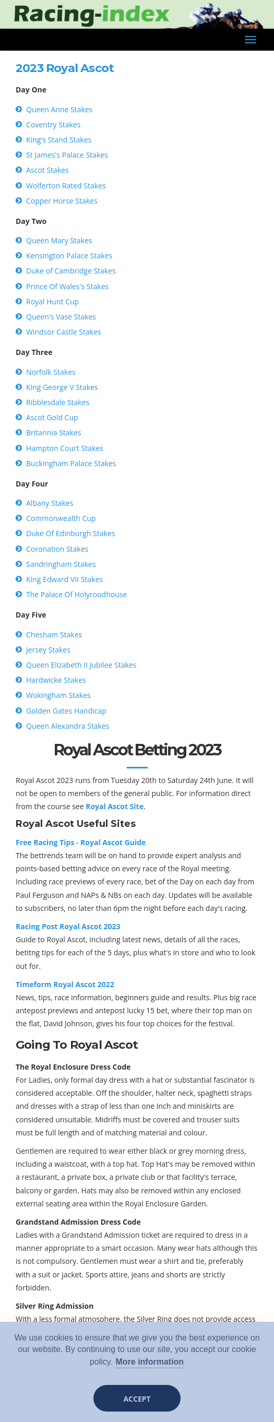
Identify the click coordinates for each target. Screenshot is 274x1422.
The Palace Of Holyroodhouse (76, 594)
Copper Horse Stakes (62, 201)
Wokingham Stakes (58, 695)
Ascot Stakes (47, 170)
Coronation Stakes (57, 549)
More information (149, 1361)
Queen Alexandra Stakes (67, 726)
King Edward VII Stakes (64, 579)
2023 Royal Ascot (65, 68)
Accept (136, 1399)
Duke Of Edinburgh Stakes (70, 533)
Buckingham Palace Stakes (71, 463)
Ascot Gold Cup (52, 417)
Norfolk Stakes (51, 372)
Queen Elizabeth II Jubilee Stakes (81, 665)
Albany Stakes (49, 503)
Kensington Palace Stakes (69, 255)
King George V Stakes (62, 387)
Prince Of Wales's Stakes (67, 286)
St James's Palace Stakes (67, 155)
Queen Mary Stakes (59, 240)
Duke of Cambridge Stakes (71, 271)
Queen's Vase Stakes (61, 317)
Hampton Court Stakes (64, 448)
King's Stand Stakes (58, 140)
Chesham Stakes (54, 634)
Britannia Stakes (53, 432)
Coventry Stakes (53, 124)
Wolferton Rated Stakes (66, 186)
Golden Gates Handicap (66, 711)
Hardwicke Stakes (56, 680)
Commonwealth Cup (61, 518)
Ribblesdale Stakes (57, 402)
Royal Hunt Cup (52, 301)
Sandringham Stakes (61, 564)
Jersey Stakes (48, 650)
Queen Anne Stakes (59, 109)
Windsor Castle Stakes (63, 332)
